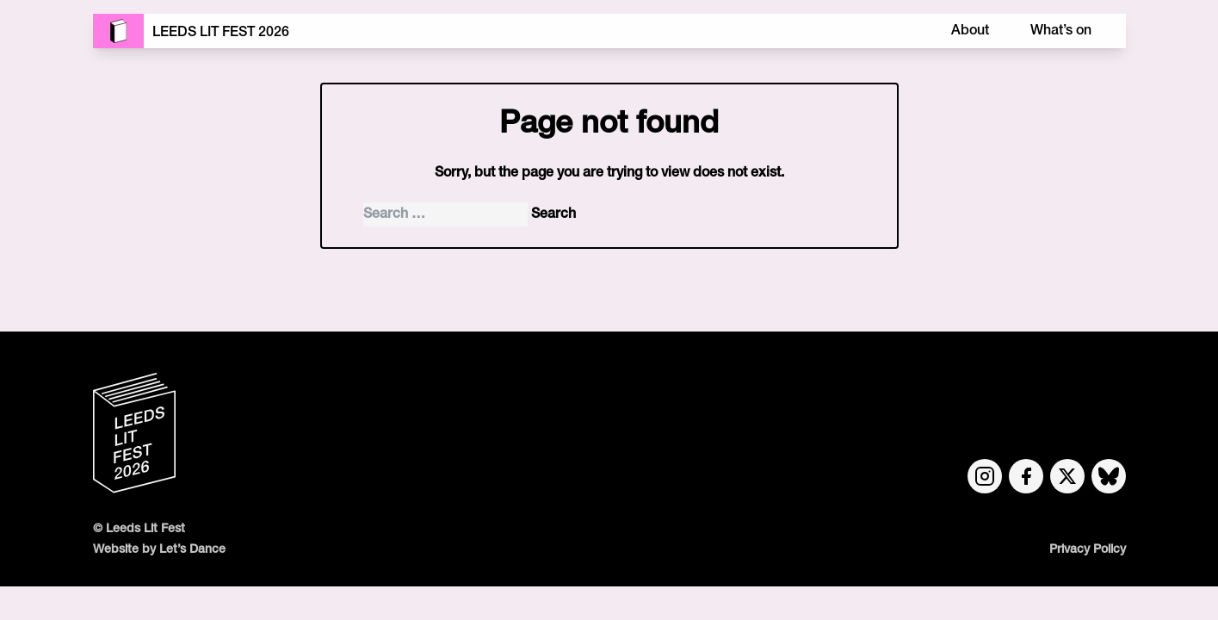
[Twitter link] (1067, 476)
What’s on (1060, 31)
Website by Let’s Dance (159, 549)
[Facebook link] (1026, 476)
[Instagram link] (985, 476)
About (970, 31)
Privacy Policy (1087, 549)
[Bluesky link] (1108, 476)
